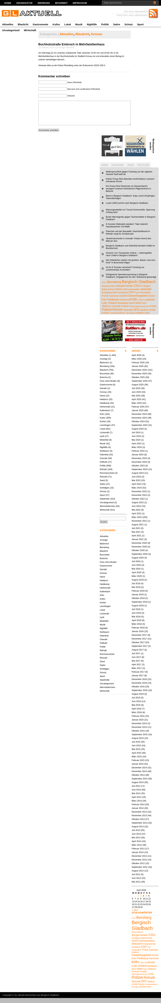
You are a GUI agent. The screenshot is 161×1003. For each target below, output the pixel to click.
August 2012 (138, 875)
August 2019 (138, 585)
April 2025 (136, 404)
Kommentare (117, 170)
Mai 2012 (136, 886)
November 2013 (139, 820)
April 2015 (136, 758)
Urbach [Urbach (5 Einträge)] (105, 318)
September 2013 (140, 828)
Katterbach (105, 415)
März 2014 (137, 805)
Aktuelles (7, 24)
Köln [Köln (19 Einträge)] (133, 304)
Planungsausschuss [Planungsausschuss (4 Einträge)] (139, 311)
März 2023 (137, 492)
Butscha (104, 382)
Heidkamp (105, 408)
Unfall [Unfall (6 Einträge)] (152, 314)
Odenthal (104, 459)
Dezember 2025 (139, 375)
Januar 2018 (138, 636)
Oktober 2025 (138, 382)
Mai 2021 (136, 537)
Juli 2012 (136, 879)
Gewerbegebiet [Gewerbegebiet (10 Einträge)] (137, 300)
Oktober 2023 (138, 470)
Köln (102, 419)
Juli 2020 (136, 566)
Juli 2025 (136, 393)
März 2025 (137, 408)
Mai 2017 (136, 666)
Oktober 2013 (138, 824)
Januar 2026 (138, 371)
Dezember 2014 (139, 772)
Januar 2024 (138, 459)
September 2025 (140, 386)
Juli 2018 (136, 614)
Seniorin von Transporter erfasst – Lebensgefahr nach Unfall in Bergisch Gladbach (129, 259)
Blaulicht (23, 24)
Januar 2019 (138, 599)
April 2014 (136, 802)
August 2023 (138, 478)
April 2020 (136, 577)
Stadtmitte (105, 504)
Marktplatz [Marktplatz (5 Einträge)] (123, 308)
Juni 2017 (136, 662)
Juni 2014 (136, 794)
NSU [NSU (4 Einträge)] (144, 308)
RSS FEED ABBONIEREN (136, 12)
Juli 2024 (136, 437)
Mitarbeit (61, 3)
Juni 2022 (136, 511)
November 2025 (139, 378)
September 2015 (140, 739)
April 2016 (136, 713)
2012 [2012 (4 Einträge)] (104, 287)
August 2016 (138, 699)
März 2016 (137, 717)
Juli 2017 (136, 658)
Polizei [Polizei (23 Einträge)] (107, 314)
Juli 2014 (136, 791)
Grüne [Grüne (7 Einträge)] (151, 300)
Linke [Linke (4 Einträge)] (140, 304)
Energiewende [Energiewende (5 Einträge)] (109, 297)
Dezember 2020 (139, 548)
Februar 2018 (138, 632)
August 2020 (138, 562)
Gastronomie (40, 24)
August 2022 (138, 507)
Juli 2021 (136, 533)
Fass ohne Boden (108, 386)
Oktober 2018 (138, 603)
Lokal (67, 24)
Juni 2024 (136, 441)
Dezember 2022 (139, 496)
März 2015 (137, 761)
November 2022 (139, 500)
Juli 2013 (136, 835)
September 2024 (140, 430)
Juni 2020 (136, 570)
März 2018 (137, 629)
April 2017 (136, 669)
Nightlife (92, 24)
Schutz (128, 24)
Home (7, 3)
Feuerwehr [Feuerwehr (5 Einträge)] (145, 297)
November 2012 (139, 864)
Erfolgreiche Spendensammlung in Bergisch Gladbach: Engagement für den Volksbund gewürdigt (131, 280)
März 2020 (137, 581)
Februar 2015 (138, 765)
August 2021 (138, 529)
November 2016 (139, 688)
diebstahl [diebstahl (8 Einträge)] (146, 294)
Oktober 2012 (138, 868)
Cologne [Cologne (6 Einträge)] (146, 290)
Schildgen (104, 492)
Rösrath (103, 481)
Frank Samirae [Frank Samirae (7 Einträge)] (110, 300)
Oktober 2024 (138, 426)
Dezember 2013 (139, 817)
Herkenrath (105, 411)
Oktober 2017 (138, 647)
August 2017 (138, 654)
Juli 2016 (136, 702)
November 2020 (139, 551)
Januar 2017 (138, 680)
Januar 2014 (138, 813)
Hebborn (104, 404)
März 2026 (137, 364)
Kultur (56, 24)
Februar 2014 (138, 809)
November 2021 (139, 526)
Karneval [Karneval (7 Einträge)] (125, 304)
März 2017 (137, 673)
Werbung (44, 3)
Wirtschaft (30, 30)
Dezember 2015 (139, 728)
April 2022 (136, 518)
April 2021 (136, 540)
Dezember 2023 (139, 463)
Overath (104, 463)
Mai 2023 (136, 485)
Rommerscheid (107, 478)
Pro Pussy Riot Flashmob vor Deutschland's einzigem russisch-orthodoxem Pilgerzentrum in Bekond (128, 193)
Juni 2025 (136, 397)
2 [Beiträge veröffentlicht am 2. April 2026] (140, 901)
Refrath (103, 474)
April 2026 (136, 360)
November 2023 (139, 467)
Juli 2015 (136, 747)
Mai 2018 (136, 621)
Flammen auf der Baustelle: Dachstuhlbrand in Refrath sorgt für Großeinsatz (128, 237)
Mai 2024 (136, 445)
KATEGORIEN (107, 356)
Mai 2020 (136, 573)
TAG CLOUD (143, 170)
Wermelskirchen (107, 511)
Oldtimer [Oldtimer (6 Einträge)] (106, 311)
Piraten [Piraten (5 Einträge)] (125, 311)
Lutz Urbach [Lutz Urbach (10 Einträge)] (109, 308)
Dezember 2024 (139, 419)
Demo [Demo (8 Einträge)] (119, 294)
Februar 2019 (138, 596)
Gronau (96, 34)
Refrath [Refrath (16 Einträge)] (117, 314)
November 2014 (139, 776)
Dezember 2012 (139, 861)
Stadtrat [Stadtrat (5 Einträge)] (144, 315)
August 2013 (138, 831)
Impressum (80, 3)
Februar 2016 (138, 721)
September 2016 (140, 695)
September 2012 (140, 872)
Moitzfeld (104, 445)
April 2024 (136, 448)
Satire (116, 24)
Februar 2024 (138, 456)
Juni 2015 (136, 750)
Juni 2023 (136, 481)
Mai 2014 (136, 798)
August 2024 (138, 434)
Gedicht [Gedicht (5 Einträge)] (123, 300)
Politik (105, 24)
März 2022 (137, 522)
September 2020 (140, 559)
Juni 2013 (136, 839)
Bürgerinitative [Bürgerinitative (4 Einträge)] (109, 291)
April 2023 (136, 489)
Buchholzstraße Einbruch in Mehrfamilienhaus (71, 44)
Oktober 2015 (138, 736)
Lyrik (102, 441)
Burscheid (104, 378)
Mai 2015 (136, 754)
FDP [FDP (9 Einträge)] (131, 297)
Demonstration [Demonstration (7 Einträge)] (131, 294)
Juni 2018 (136, 618)
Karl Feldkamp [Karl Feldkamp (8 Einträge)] (110, 304)
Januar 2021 (138, 544)
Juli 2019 (136, 588)
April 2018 (136, 625)
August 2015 (138, 743)
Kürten (103, 426)
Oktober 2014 (138, 780)
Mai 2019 (136, 592)
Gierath (103, 393)
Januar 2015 (138, 769)
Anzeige (104, 364)
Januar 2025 (138, 415)
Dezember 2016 (139, 684)
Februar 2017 (138, 677)
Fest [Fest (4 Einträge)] (137, 297)
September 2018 (140, 607)
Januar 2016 (138, 724)
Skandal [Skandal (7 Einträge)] (128, 314)
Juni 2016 (136, 706)
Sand (102, 485)
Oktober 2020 (138, 555)
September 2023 (140, 474)
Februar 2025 (138, 411)
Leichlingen (105, 430)
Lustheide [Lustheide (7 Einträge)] (149, 304)
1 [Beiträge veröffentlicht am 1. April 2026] (138, 901)
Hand (102, 400)
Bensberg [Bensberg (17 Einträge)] (114, 287)
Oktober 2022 (138, 504)
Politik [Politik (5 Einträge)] (153, 311)
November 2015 (139, 732)
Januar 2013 (138, 857)
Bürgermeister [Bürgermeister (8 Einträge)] (125, 290)
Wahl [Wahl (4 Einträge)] (146, 318)
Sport (140, 24)
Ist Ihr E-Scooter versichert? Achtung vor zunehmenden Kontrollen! (125, 273)
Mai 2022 (136, 515)
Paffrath (103, 467)
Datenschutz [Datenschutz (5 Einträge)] (108, 294)
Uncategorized (10, 30)
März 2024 (137, 452)
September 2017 (140, 651)
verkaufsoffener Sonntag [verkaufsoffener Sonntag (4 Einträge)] (122, 318)
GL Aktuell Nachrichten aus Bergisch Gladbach (36, 1000)
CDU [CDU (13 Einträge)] (137, 290)
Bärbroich (104, 367)
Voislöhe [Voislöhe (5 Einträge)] (139, 318)
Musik (79, 24)
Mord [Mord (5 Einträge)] (132, 308)
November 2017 (139, 643)
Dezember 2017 (139, 640)
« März (135, 915)
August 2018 (138, 610)
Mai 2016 (136, 710)
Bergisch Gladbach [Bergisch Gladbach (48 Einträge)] (139, 286)
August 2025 (138, 389)
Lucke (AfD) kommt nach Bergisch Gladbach (127, 208)
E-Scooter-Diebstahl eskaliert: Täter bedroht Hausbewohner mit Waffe (127, 230)
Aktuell (130, 170)
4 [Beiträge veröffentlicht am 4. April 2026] (146, 901)
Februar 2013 (138, 853)
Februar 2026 (138, 367)
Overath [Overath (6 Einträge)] (116, 311)
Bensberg (104, 371)
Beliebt (105, 170)
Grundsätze (24, 3)
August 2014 (138, 787)
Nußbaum (104, 456)
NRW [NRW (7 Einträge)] (138, 307)
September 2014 (140, 783)
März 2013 (137, 850)
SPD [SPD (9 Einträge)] (136, 314)
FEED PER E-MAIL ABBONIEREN (132, 15)
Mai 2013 (136, 842)
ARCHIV (136, 356)
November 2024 (139, 422)
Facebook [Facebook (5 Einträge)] (122, 297)
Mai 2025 (136, 400)
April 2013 (136, 846)
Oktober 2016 (138, 691)
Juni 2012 (136, 883)
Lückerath (104, 437)
